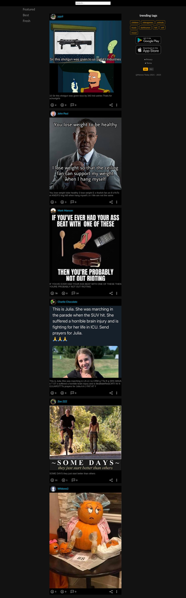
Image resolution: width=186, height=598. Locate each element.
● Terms (148, 63)
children (135, 22)
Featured (29, 9)
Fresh (26, 21)
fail (155, 27)
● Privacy (148, 59)
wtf (162, 27)
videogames (148, 22)
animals (160, 22)
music (134, 27)
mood (134, 32)
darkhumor (145, 27)
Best (26, 15)
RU (151, 69)
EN (145, 69)
